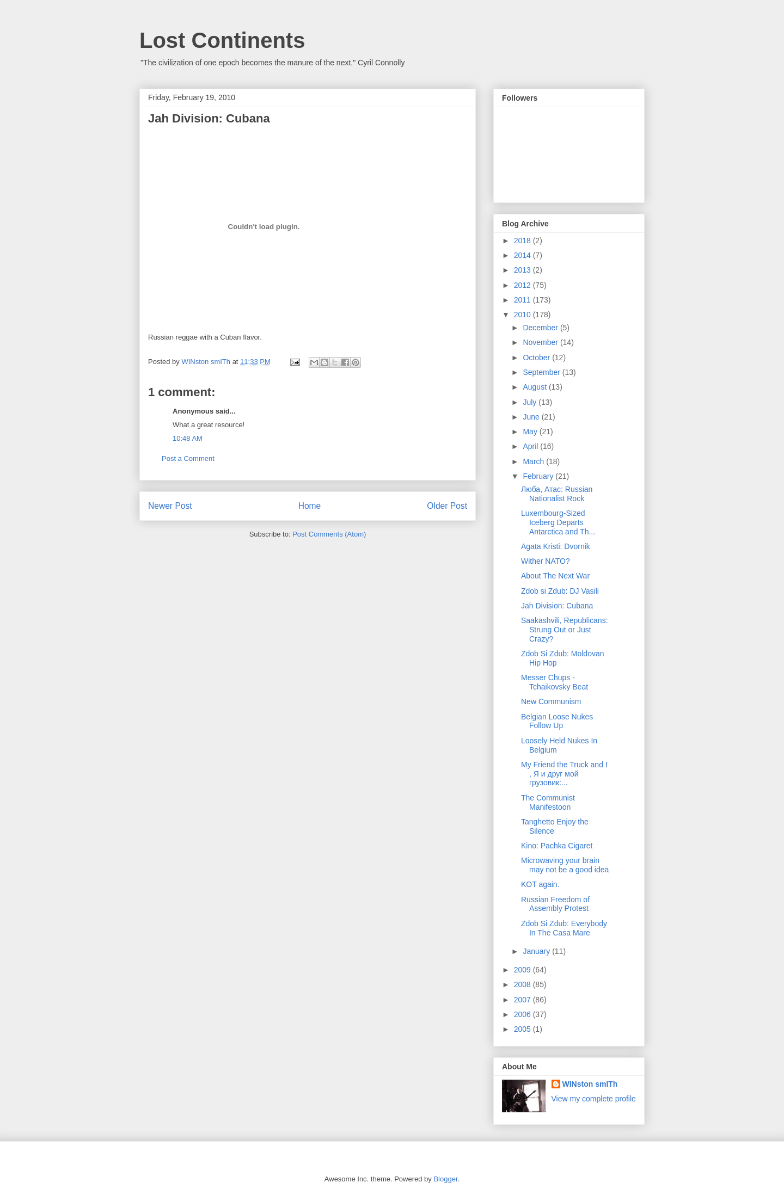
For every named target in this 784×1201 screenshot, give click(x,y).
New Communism (551, 701)
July (530, 402)
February (539, 476)
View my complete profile (594, 1098)
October (537, 357)
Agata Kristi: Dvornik (555, 546)
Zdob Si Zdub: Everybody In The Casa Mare (564, 928)
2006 (523, 1014)
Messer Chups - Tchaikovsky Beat (554, 682)
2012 (523, 285)
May (531, 431)
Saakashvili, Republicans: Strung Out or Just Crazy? (564, 629)
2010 (523, 314)
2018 (523, 240)
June (532, 416)
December (541, 327)
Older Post (447, 505)
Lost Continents (222, 40)
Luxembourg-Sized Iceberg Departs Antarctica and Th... (558, 522)
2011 (523, 299)
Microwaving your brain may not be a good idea (565, 865)
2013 (523, 270)
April (531, 446)
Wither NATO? (545, 561)
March (534, 461)
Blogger (445, 1179)
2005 (523, 1029)
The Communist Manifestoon (548, 802)
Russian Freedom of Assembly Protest (555, 904)
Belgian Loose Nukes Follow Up (557, 721)
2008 (523, 984)
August (535, 387)
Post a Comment (188, 458)
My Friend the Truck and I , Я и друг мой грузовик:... (564, 773)
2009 (523, 969)
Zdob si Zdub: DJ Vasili (560, 591)
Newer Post (170, 505)
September (542, 372)
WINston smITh (590, 1084)
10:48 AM (188, 438)
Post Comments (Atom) (329, 534)
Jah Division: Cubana (557, 605)
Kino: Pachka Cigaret (557, 845)
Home (309, 505)
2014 (523, 255)
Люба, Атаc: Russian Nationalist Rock (556, 494)
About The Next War (555, 575)
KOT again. (540, 884)
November (541, 342)
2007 (523, 999)
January (537, 951)
